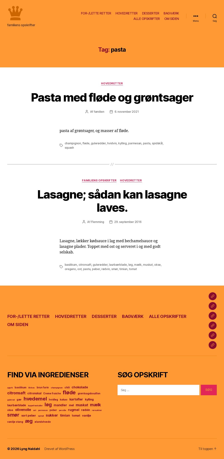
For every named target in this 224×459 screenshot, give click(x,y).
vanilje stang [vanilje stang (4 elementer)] (15, 421)
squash (69, 147)
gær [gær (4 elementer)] (19, 399)
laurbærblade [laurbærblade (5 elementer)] (16, 405)
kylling (122, 143)
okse (157, 264)
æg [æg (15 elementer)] (29, 421)
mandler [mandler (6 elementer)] (60, 405)
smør (114, 269)
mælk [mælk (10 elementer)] (95, 404)
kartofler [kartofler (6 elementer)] (76, 399)
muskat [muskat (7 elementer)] (82, 405)
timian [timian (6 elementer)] (65, 415)
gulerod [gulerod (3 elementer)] (11, 400)
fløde (85, 143)
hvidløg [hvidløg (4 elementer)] (53, 399)
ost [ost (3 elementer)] (34, 410)
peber (96, 269)
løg (130, 264)
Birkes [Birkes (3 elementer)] (31, 388)
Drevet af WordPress (59, 449)
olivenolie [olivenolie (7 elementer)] (23, 410)
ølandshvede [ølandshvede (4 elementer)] (43, 421)
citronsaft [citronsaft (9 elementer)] (16, 393)
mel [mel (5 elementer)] (71, 405)
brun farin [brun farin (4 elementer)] (43, 387)
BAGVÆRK (171, 13)
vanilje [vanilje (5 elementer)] (86, 415)
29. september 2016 (127, 222)
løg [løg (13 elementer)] (48, 404)
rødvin (105, 269)
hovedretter (112, 83)
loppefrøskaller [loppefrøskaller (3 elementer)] (35, 405)
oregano (70, 269)
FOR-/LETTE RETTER (96, 13)
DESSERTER (150, 13)
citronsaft (85, 264)
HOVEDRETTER (127, 13)
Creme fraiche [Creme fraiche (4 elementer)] (52, 393)
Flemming (97, 222)
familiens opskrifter (99, 180)
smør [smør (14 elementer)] (13, 415)
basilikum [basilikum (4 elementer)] (20, 387)
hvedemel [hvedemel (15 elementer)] (35, 399)
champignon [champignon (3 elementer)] (57, 388)
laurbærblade (118, 264)
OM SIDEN (171, 19)
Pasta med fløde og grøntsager (112, 97)
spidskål (157, 143)
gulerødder (98, 143)
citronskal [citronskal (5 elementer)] (34, 393)
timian (123, 269)
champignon (73, 143)
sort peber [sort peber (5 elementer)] (28, 415)
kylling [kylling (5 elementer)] (89, 399)
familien (99, 111)
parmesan (134, 143)
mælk (138, 264)
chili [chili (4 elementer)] (67, 387)
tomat (133, 269)
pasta (146, 143)
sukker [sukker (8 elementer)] (52, 415)
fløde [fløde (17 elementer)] (69, 392)
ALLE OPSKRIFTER (146, 19)
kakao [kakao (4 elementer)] (63, 399)
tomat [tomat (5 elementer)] (76, 415)
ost (79, 269)
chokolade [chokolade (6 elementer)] (80, 387)
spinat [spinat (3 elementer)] (41, 416)
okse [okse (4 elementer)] (10, 410)
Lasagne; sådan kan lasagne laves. (112, 200)
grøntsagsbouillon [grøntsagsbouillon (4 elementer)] (89, 393)
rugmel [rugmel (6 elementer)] (73, 410)
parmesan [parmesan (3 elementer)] (43, 410)
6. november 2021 (127, 111)
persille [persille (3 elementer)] (62, 410)
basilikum (71, 264)
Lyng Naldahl (30, 449)
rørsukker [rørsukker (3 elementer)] (97, 410)
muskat (148, 264)
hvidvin (112, 143)
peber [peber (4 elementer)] (53, 410)
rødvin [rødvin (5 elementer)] (85, 410)
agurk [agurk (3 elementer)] (10, 388)
